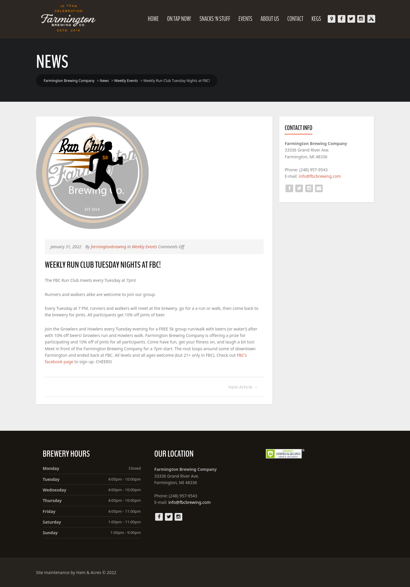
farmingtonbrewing (109, 246)
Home (152, 19)
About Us (269, 19)
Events (244, 19)
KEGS (315, 19)
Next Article (243, 387)
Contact (294, 19)
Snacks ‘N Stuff (214, 19)
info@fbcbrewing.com (320, 176)
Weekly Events (145, 246)
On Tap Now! (178, 19)
